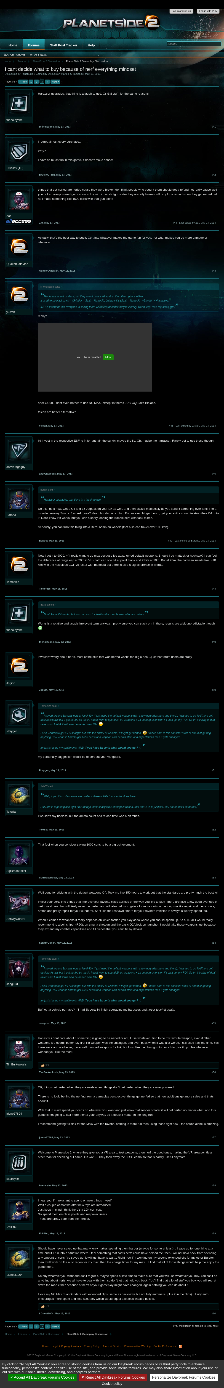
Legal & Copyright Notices (66, 1346)
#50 (214, 690)
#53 (214, 877)
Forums (34, 45)
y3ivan (10, 312)
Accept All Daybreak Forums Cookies (42, 1377)
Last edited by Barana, (195, 540)
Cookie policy (112, 1383)
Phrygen (11, 731)
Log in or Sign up (181, 11)
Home (12, 45)
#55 (214, 1023)
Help (91, 45)
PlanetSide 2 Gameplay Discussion (40, 73)
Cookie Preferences (165, 1346)
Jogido (10, 683)
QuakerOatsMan (17, 264)
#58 (214, 1185)
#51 (214, 770)
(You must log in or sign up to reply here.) (196, 1325)
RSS (180, 1346)
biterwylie (12, 1178)
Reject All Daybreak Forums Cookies (113, 1377)
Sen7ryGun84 (15, 919)
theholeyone (14, 120)
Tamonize (78, 73)
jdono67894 (14, 1113)
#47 (170, 540)
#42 (214, 174)
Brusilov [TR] (14, 168)
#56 (214, 1072)
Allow (108, 357)
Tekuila (11, 811)
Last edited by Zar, (197, 222)
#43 (175, 222)
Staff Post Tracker (63, 45)
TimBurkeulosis (16, 1064)
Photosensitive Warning (137, 1346)
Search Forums (14, 54)
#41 (214, 126)
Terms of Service (112, 1346)
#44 (214, 270)
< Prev (23, 81)
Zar (8, 216)
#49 (214, 642)
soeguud (12, 984)
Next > (55, 81)
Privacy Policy (91, 1346)
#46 (214, 473)
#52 (214, 829)
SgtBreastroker (16, 871)
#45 (171, 425)
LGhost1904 (14, 1274)
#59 (214, 1233)
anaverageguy (15, 467)
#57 (214, 1137)
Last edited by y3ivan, (196, 425)
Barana (11, 515)
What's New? (39, 54)
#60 (214, 1313)
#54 (214, 942)
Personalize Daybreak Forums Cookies (183, 1377)
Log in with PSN (208, 11)
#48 (214, 588)
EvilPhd (11, 1226)
